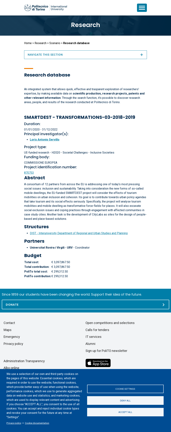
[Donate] (85, 304)
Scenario (54, 43)
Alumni (90, 344)
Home (28, 43)
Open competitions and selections (110, 323)
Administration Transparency (24, 361)
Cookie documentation (37, 423)
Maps (8, 330)
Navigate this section (85, 54)
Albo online (11, 368)
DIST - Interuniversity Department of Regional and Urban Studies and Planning (79, 233)
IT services (94, 337)
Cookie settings (125, 388)
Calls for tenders (97, 330)
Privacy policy (13, 423)
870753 (29, 172)
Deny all (125, 400)
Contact (9, 323)
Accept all (125, 412)
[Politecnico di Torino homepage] (45, 7)
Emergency (12, 337)
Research (85, 25)
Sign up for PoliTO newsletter (106, 351)
